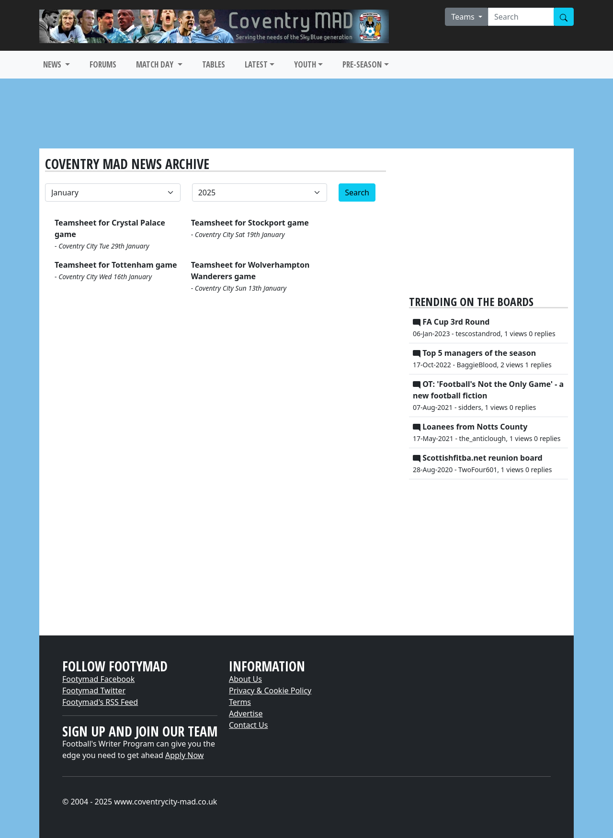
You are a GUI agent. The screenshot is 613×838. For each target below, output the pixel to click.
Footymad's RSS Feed (100, 702)
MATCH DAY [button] (155, 64)
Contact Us (248, 725)
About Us (245, 679)
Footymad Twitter (93, 690)
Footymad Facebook (98, 679)
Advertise (245, 713)
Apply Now (184, 755)
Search (357, 192)
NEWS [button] (53, 64)
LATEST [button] (256, 64)
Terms (240, 702)
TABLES (213, 64)
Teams (464, 16)
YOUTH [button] (305, 64)
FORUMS (103, 64)
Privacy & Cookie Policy (270, 690)
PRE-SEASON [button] (362, 64)
